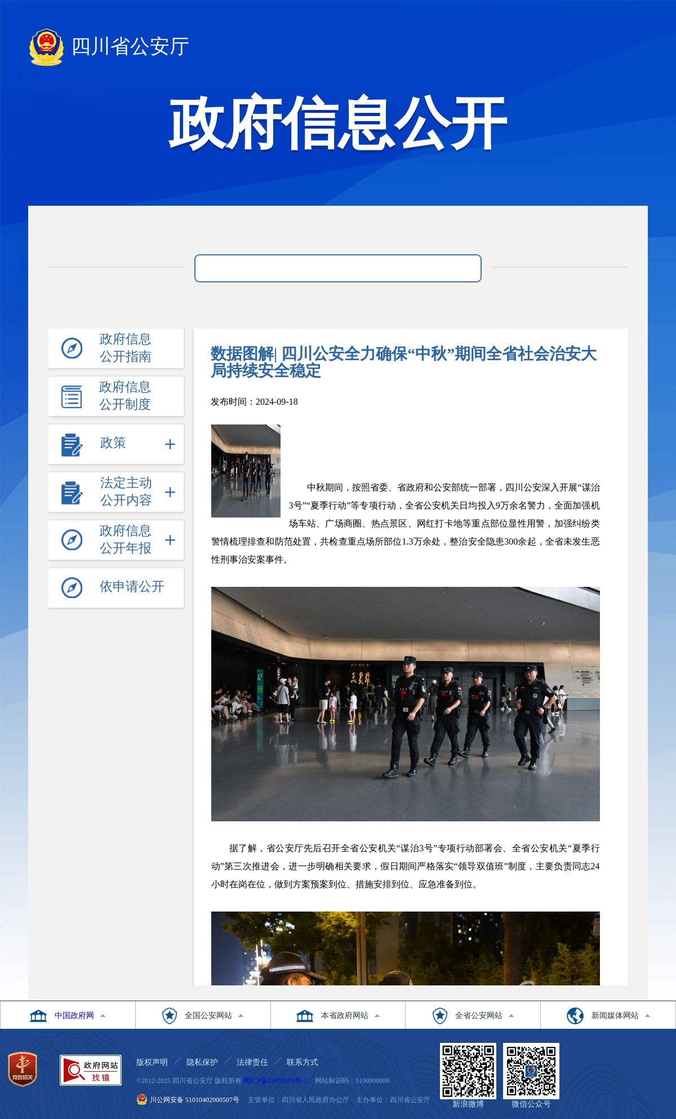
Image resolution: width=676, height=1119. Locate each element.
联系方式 (302, 1062)
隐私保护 (202, 1062)
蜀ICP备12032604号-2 (275, 1081)
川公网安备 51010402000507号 (194, 1100)
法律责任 (252, 1062)
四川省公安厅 (108, 48)
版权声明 (152, 1062)
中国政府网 (74, 1015)
